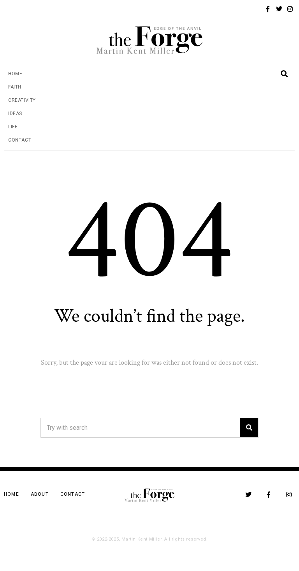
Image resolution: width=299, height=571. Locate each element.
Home (15, 73)
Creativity (22, 100)
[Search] (249, 427)
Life (13, 126)
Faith (14, 87)
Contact (19, 140)
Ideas (15, 113)
